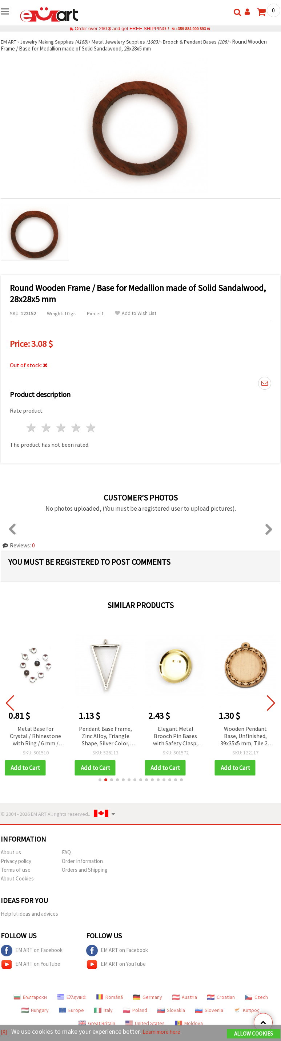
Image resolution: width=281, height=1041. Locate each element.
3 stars (61, 427)
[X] (4, 1032)
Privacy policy (16, 861)
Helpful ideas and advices (29, 913)
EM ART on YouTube (30, 964)
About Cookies (17, 878)
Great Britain (97, 1023)
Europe (71, 1010)
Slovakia (171, 1010)
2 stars (46, 427)
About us (11, 852)
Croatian (221, 997)
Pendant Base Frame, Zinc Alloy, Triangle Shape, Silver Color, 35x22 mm (105, 736)
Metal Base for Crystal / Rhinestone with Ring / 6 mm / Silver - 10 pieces (35, 736)
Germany (147, 997)
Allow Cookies (253, 1034)
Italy (103, 1010)
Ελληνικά (71, 997)
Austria (184, 997)
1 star (31, 427)
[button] (100, 779)
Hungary (35, 1010)
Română (109, 997)
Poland (135, 1010)
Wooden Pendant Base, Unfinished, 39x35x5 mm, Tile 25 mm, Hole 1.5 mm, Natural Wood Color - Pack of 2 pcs (245, 736)
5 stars (91, 427)
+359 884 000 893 (191, 28)
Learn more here (166, 1032)
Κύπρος (246, 1010)
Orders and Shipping (85, 869)
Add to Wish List (135, 313)
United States (145, 1023)
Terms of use (16, 869)
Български (30, 997)
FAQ (66, 852)
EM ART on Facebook (32, 950)
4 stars (76, 427)
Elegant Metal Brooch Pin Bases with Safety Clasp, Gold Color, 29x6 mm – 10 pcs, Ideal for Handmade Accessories (175, 736)
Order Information (82, 861)
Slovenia (209, 1010)
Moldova (189, 1023)
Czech (256, 997)
